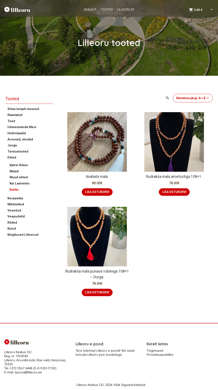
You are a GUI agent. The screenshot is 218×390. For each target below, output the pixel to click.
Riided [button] (12, 222)
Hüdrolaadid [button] (16, 133)
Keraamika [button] (15, 198)
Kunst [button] (11, 228)
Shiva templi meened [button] (23, 109)
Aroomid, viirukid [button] (20, 139)
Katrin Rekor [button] (19, 165)
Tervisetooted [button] (17, 151)
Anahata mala (97, 176)
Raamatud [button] (14, 115)
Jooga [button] (12, 145)
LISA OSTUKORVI (97, 192)
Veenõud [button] (14, 210)
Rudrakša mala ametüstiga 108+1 (174, 176)
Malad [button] (14, 171)
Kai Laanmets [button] (20, 183)
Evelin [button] (14, 189)
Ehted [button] (11, 157)
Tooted (12, 98)
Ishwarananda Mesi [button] (21, 127)
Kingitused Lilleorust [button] (23, 235)
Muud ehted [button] (19, 177)
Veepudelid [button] (16, 216)
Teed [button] (11, 121)
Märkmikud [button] (15, 204)
